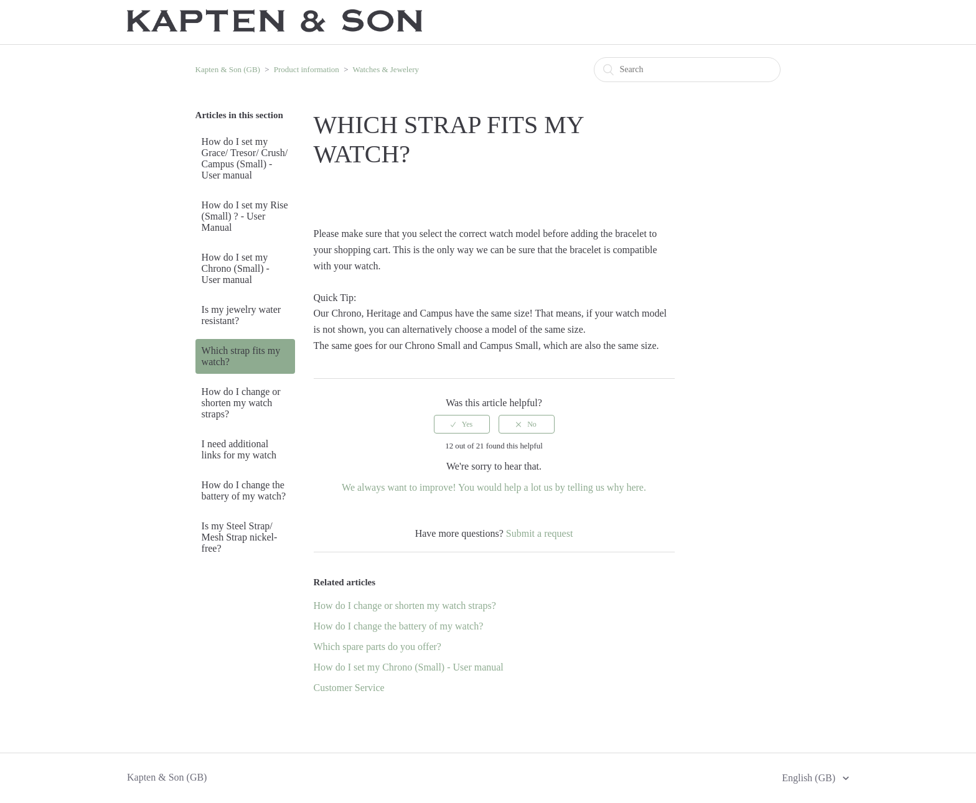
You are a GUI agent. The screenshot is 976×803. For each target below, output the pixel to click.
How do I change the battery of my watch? (244, 490)
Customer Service (349, 687)
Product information (306, 69)
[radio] (462, 424)
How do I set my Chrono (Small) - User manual (236, 268)
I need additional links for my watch (239, 449)
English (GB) (810, 778)
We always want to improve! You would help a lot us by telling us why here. (494, 487)
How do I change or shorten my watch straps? (241, 402)
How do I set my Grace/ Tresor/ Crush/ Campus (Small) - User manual (245, 158)
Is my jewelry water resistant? (241, 315)
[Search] (687, 69)
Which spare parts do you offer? (377, 646)
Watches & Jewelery (385, 69)
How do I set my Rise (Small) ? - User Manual (245, 216)
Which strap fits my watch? (241, 356)
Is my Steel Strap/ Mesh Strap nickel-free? (240, 537)
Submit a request (539, 533)
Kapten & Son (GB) (227, 69)
